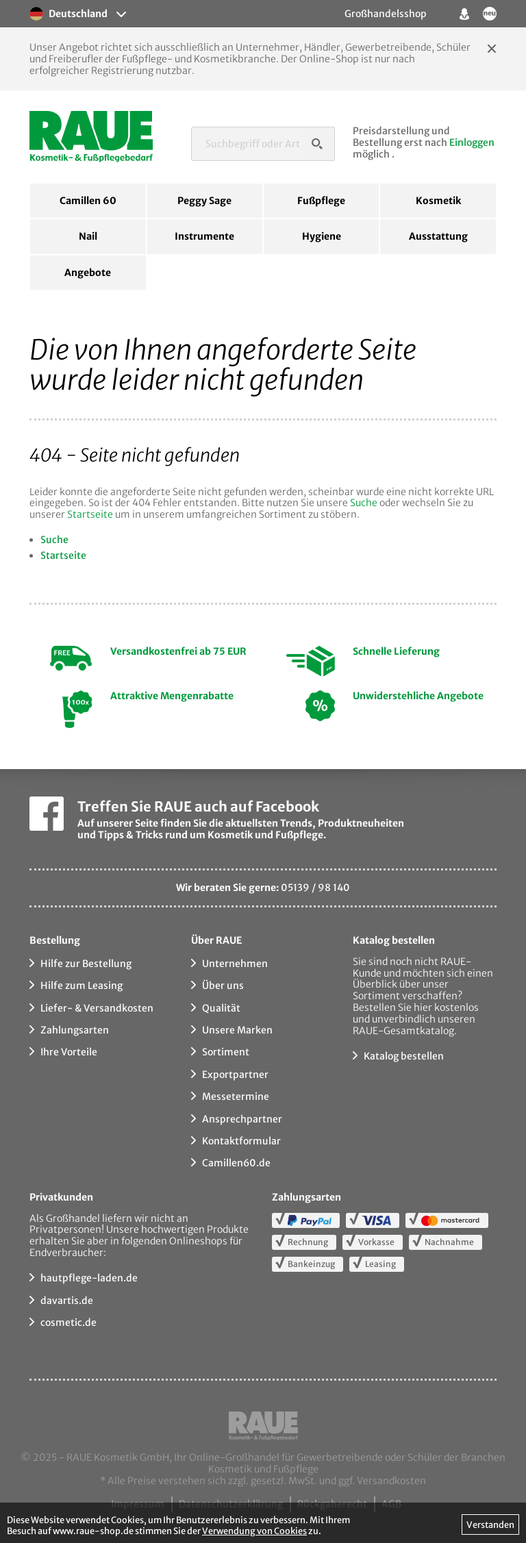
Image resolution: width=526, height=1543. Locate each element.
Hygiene (321, 236)
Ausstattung (438, 236)
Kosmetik (438, 201)
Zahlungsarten (74, 1030)
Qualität (221, 1008)
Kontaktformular (241, 1141)
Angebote (87, 272)
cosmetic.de (68, 1322)
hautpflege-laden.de (89, 1278)
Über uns (223, 985)
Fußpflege (321, 201)
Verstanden (490, 1524)
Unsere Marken (237, 1030)
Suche (363, 503)
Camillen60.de (236, 1163)
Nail (88, 236)
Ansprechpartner (242, 1119)
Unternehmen (235, 963)
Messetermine (235, 1096)
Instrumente (204, 236)
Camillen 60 (88, 201)
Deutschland (68, 14)
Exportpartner (235, 1074)
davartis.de (66, 1300)
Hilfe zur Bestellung (86, 963)
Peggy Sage (204, 201)
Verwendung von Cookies (254, 1530)
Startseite (90, 514)
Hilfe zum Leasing (81, 985)
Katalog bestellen (404, 1056)
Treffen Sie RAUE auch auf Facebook (198, 806)
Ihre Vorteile (68, 1052)
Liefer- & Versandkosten (96, 1008)
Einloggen (471, 142)
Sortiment (225, 1052)
